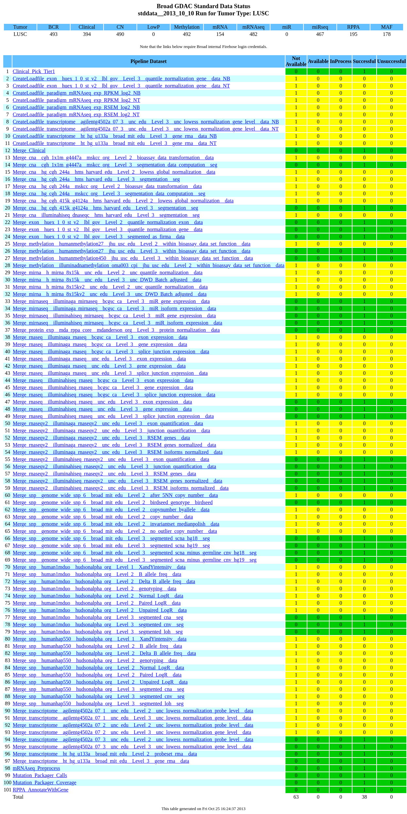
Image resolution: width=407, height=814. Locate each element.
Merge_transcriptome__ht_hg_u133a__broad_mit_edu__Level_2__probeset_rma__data (105, 754)
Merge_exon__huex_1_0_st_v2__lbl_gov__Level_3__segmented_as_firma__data (99, 236)
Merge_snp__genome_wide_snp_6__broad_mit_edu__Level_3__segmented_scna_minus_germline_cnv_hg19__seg (134, 560)
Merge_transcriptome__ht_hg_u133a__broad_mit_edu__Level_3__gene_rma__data (101, 761)
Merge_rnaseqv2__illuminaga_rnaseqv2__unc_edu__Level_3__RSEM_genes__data (101, 437)
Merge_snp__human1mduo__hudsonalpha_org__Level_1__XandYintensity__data (99, 567)
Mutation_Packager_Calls (40, 775)
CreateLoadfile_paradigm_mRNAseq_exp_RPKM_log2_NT (76, 100)
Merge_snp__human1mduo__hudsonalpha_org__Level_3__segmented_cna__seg (98, 617)
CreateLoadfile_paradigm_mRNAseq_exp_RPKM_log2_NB (76, 93)
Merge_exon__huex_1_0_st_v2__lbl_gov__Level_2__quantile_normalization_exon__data (108, 222)
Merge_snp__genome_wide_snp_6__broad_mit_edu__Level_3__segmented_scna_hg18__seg (111, 538)
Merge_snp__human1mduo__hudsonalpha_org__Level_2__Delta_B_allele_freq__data (104, 581)
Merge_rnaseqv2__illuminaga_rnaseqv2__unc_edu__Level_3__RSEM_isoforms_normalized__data (117, 452)
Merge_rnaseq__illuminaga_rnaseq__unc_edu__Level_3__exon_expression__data (99, 358)
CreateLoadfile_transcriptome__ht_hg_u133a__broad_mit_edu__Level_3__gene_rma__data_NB (115, 136)
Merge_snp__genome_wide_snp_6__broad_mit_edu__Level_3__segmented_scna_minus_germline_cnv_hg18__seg (134, 552)
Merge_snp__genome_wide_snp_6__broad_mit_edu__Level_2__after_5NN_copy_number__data (115, 495)
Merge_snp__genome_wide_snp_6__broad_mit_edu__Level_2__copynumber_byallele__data (111, 509)
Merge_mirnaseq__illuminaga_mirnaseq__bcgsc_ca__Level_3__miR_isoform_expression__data (114, 308)
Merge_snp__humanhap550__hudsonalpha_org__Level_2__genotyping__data (95, 660)
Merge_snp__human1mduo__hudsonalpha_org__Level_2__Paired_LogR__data (97, 603)
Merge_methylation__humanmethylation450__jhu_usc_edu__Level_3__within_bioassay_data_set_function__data (133, 258)
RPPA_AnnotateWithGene (40, 789)
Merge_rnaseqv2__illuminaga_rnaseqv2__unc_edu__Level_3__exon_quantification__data (108, 423)
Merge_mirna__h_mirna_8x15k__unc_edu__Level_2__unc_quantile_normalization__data (108, 272)
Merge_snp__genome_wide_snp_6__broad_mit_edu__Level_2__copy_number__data (103, 516)
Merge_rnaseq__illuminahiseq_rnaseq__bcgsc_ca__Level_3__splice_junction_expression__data (114, 394)
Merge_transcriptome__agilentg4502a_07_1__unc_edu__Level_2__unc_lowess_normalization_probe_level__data (133, 710)
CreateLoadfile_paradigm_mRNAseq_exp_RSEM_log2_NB (76, 107)
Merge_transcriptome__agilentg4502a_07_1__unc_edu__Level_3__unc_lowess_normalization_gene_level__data (132, 718)
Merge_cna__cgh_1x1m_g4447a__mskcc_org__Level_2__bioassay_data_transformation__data (113, 157)
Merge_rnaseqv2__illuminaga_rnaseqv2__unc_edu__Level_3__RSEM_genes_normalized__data (114, 445)
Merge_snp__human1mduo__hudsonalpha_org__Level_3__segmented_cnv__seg (98, 624)
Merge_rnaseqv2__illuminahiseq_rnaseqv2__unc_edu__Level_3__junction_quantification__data (114, 466)
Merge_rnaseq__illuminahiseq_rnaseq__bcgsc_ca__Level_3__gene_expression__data (103, 387)
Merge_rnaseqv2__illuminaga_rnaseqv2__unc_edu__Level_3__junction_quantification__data (111, 430)
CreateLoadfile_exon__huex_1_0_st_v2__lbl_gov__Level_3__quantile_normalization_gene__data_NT (121, 85)
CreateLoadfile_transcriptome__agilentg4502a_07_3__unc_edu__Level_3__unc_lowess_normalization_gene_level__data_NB (146, 121)
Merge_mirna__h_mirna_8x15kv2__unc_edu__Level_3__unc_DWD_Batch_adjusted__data (109, 294)
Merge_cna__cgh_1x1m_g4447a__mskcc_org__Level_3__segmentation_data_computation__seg (115, 165)
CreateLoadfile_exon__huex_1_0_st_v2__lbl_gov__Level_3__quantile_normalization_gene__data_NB (121, 78)
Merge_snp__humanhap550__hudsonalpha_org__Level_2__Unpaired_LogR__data (100, 682)
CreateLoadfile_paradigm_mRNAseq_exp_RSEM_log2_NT (76, 114)
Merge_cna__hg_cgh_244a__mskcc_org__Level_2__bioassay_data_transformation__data (107, 186)
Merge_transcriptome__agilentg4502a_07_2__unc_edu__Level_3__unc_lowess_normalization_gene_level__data (132, 732)
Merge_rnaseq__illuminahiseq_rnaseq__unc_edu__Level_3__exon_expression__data (102, 402)
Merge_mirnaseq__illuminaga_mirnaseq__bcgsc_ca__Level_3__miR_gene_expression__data (111, 301)
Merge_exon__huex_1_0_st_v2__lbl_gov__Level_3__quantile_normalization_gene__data (108, 229)
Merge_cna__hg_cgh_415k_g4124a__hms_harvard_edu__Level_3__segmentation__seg (105, 208)
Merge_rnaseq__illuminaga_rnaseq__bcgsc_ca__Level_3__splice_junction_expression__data (111, 351)
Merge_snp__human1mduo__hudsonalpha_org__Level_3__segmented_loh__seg (98, 631)
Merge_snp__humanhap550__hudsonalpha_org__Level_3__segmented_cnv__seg (99, 696)
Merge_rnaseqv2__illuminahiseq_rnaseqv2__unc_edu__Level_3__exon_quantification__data (111, 459)
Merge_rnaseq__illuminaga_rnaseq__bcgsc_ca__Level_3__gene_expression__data (100, 344)
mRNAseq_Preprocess (36, 768)
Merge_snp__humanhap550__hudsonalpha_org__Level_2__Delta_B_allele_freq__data (104, 653)
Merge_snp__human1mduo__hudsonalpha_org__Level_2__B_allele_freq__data (97, 574)
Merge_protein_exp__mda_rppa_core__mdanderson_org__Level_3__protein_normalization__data (116, 330)
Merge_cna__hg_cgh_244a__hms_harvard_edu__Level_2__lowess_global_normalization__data (114, 172)
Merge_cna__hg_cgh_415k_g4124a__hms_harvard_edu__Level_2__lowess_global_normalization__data (123, 200)
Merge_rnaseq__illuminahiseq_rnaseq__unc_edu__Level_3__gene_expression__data (102, 409)
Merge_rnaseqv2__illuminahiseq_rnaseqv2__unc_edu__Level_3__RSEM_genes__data (104, 473)
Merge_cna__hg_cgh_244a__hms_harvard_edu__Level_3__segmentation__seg (96, 179)
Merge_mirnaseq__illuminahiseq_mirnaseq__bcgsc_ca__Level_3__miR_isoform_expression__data (117, 323)
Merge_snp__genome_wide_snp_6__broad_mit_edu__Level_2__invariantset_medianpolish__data (116, 524)
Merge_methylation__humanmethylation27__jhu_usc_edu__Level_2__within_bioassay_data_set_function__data (132, 244)
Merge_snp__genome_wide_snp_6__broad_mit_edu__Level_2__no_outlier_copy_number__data (115, 531)
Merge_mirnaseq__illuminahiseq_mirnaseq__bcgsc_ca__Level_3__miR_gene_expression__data (114, 315)
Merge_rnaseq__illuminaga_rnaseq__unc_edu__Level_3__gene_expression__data (99, 366)
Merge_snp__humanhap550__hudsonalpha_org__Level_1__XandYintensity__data (100, 639)
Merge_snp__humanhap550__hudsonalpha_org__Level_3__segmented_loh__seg (98, 703)
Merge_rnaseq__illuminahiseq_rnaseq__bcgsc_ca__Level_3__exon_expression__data (103, 380)
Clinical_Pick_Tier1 (34, 71)
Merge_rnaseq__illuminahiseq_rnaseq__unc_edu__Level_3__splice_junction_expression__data (113, 416)
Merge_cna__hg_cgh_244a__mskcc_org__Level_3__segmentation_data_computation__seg (109, 193)
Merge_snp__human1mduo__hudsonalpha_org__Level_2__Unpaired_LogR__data (100, 610)
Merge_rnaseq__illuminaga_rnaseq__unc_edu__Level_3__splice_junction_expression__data (110, 373)
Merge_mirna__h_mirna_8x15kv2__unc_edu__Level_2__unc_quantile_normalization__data (110, 287)
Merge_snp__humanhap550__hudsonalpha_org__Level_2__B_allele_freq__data (97, 646)
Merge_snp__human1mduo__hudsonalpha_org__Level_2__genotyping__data (94, 588)
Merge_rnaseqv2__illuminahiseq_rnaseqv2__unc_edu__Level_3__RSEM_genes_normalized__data (117, 481)
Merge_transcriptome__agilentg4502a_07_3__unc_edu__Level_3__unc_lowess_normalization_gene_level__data (132, 746)
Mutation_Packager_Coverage (44, 782)
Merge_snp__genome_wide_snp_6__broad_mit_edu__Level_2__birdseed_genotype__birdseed (113, 502)
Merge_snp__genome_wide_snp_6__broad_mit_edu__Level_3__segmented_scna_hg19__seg (111, 545)
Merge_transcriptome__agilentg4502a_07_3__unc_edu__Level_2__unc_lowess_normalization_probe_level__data (133, 739)
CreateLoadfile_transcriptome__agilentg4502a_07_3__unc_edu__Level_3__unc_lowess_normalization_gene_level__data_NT (146, 129)
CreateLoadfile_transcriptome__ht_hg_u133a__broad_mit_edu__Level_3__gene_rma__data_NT (115, 143)
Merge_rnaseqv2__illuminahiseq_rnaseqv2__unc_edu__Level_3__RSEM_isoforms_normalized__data (121, 488)
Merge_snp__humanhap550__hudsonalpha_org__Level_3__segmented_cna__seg (98, 689)
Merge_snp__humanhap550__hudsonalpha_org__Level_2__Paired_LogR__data (97, 675)
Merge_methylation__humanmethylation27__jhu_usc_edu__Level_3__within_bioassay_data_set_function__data (132, 251)
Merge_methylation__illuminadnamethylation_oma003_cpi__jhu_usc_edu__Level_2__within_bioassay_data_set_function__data (149, 265)
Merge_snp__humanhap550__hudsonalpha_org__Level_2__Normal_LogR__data (98, 667)
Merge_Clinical (29, 150)
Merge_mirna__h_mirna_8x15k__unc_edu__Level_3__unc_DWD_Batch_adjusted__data (107, 279)
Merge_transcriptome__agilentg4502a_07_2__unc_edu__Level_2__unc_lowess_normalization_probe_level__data (133, 725)
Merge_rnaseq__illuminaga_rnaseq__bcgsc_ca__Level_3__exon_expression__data (100, 337)
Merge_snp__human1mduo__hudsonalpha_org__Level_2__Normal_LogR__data (98, 596)
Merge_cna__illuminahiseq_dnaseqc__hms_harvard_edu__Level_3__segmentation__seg (106, 215)
